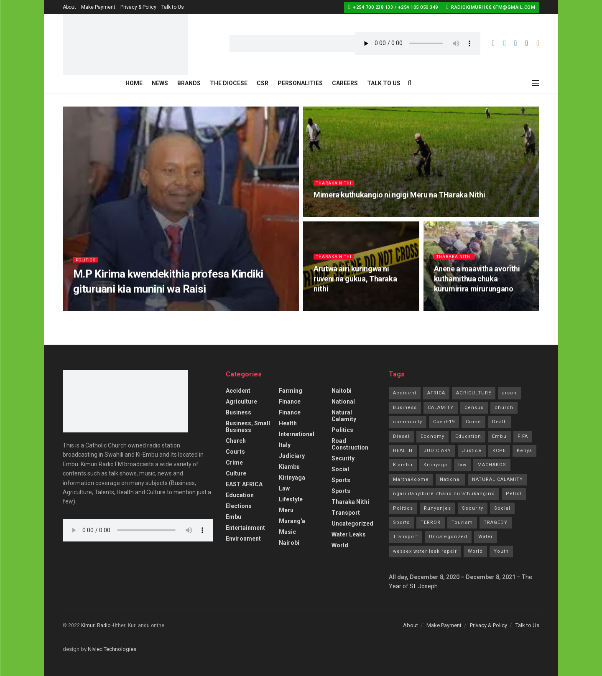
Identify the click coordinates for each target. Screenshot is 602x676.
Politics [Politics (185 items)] (403, 508)
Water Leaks (349, 534)
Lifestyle (291, 499)
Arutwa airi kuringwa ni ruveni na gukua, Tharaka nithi (355, 282)
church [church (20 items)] (504, 407)
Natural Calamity (344, 415)
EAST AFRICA (244, 484)
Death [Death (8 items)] (499, 421)
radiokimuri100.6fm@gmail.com (490, 7)
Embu (233, 516)
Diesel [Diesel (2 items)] (401, 436)
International (296, 434)
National (343, 401)
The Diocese (228, 83)
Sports (341, 480)
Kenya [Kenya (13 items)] (524, 450)
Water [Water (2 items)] (485, 536)
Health (288, 423)
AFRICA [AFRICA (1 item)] (436, 393)
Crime (234, 462)
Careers (345, 83)
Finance (290, 401)
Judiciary (292, 455)
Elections (239, 506)
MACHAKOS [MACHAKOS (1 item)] (491, 465)
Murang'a (292, 521)
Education (240, 495)
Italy (285, 445)
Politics (87, 263)
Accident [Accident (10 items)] (404, 393)
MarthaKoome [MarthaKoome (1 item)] (411, 479)
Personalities (300, 83)
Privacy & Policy (138, 7)
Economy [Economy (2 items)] (432, 436)
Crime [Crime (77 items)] (473, 421)
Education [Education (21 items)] (468, 436)
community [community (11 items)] (407, 421)
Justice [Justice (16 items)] (472, 450)
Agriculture (241, 401)
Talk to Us (172, 7)
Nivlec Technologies (112, 649)
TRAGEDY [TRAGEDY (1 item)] (496, 522)
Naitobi (342, 390)
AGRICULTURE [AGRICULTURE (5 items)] (473, 393)
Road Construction (350, 444)
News (160, 83)
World (340, 545)
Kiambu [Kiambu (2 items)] (403, 465)
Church (236, 440)
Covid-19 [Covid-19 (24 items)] (444, 421)
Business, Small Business (248, 426)
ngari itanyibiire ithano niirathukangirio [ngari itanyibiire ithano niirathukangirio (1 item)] (444, 493)
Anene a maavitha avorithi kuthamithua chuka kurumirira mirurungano (477, 282)
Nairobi (289, 542)
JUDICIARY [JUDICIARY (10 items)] (437, 450)
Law (284, 488)
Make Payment (98, 7)
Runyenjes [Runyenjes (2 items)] (437, 508)
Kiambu (289, 466)
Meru (286, 510)
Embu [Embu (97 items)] (499, 436)
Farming (290, 390)
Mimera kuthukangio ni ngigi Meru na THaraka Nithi (399, 198)
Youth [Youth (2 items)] (501, 551)
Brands (189, 83)
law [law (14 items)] (462, 465)
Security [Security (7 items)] (472, 508)
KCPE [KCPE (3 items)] (499, 450)
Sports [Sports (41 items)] (401, 522)
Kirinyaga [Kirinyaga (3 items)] (435, 465)
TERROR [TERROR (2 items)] (431, 522)
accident (238, 390)
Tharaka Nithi (336, 186)
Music (287, 532)
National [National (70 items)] (450, 479)
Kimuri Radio (95, 625)
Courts (235, 451)
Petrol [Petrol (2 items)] (514, 493)
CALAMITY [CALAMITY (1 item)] (441, 407)
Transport (346, 512)
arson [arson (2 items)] (509, 393)
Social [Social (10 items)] (502, 508)
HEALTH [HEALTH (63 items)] (403, 450)
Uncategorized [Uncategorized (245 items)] (448, 536)
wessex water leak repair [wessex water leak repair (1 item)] (425, 551)
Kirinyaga (292, 477)
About (69, 7)
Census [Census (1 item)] (474, 407)
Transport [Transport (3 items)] (405, 536)
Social (340, 469)
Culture (236, 473)
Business (238, 412)
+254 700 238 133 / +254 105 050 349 (393, 7)
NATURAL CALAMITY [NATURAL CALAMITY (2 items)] (497, 479)
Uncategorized (352, 523)
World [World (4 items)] (475, 551)
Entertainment (245, 527)
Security (343, 458)
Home (134, 83)
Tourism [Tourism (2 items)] (462, 522)
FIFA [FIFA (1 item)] (523, 436)
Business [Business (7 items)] (405, 407)
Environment (243, 538)
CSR (262, 83)
